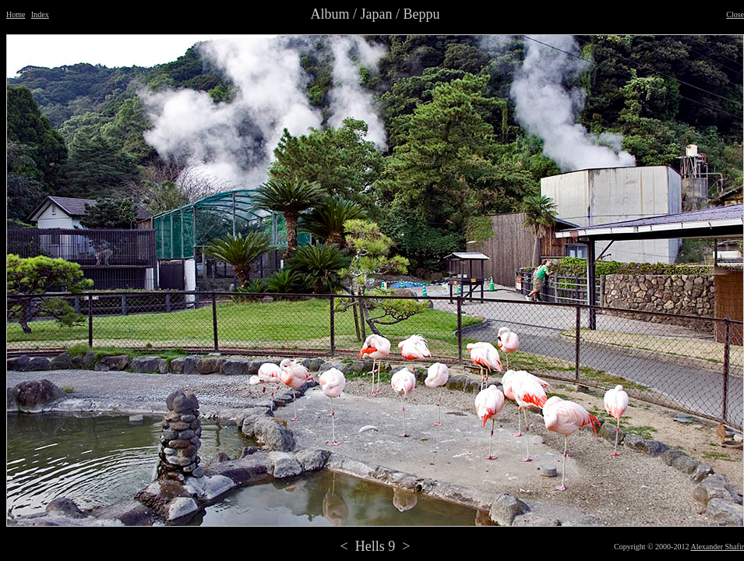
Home (15, 14)
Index (40, 14)
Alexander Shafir (717, 546)
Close (735, 14)
